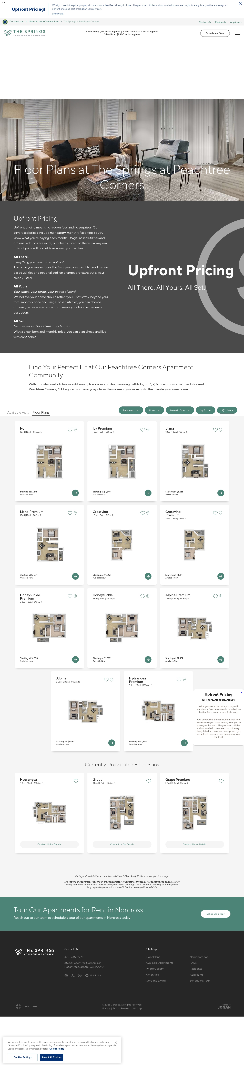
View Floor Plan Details (49, 403)
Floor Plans (40, 354)
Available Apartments (159, 904)
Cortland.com (16, 21)
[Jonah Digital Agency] (222, 949)
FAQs (193, 904)
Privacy (106, 950)
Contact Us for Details (49, 786)
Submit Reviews (121, 950)
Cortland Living (156, 922)
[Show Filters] (227, 352)
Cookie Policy (56, 1048)
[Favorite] (70, 372)
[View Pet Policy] (93, 917)
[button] (2, 2)
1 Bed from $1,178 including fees (103, 31)
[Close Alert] (240, 3)
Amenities (152, 916)
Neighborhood (199, 899)
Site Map (137, 950)
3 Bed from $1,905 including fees (122, 34)
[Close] (116, 1042)
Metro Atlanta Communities (44, 21)
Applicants (235, 22)
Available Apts (18, 354)
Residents (220, 22)
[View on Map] (76, 372)
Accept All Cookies (52, 1057)
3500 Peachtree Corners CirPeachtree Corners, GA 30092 (84, 906)
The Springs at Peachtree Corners (81, 21)
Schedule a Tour (215, 33)
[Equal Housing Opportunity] (66, 917)
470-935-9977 (73, 899)
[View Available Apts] (75, 435)
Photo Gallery (155, 910)
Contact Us (205, 22)
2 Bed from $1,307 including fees (140, 31)
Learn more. (58, 13)
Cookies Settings (23, 1057)
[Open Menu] (237, 33)
